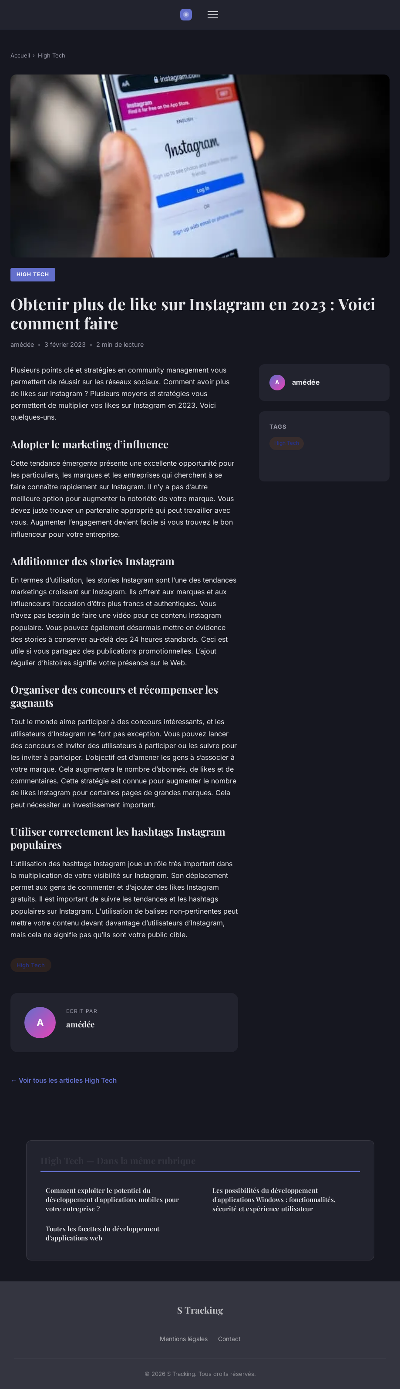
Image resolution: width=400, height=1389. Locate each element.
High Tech (51, 55)
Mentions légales (184, 1338)
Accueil (20, 55)
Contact (229, 1338)
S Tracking (200, 1310)
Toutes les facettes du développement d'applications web (102, 1233)
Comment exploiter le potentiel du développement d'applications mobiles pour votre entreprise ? (112, 1199)
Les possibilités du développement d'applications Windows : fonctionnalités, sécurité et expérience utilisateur (274, 1199)
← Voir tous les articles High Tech (63, 1080)
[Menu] (213, 15)
